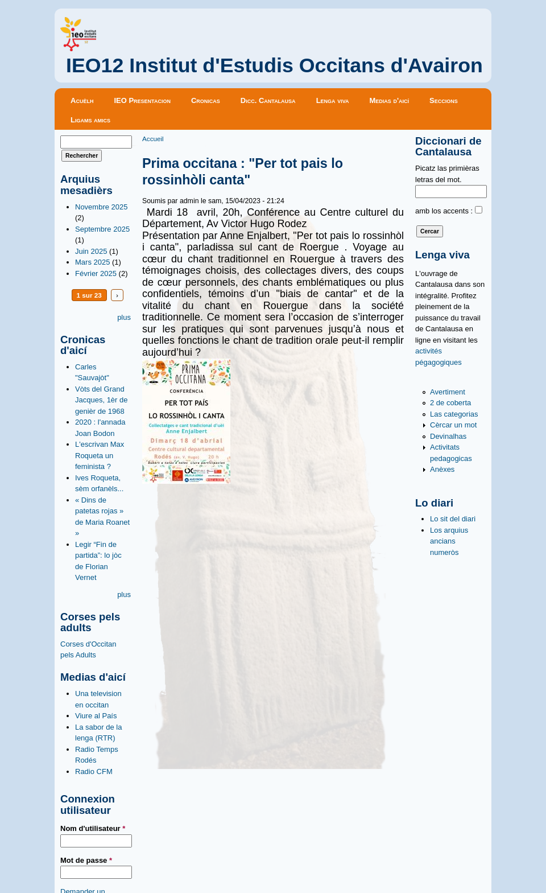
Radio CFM (94, 771)
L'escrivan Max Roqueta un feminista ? (99, 455)
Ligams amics (90, 120)
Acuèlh (82, 100)
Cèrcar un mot (453, 425)
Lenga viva (332, 100)
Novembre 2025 (101, 207)
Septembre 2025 (102, 229)
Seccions (443, 100)
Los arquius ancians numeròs (449, 541)
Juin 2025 (91, 251)
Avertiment (447, 392)
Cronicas (205, 100)
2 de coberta (450, 402)
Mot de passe (86, 860)
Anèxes (442, 469)
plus (124, 317)
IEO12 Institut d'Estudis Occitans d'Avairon (274, 65)
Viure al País (96, 715)
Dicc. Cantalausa (268, 100)
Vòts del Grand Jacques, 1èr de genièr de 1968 (101, 400)
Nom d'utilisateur (92, 828)
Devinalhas (448, 436)
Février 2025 (96, 273)
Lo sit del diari (452, 519)
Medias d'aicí (390, 100)
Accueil (153, 138)
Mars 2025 (92, 262)
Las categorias (454, 414)
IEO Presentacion (142, 100)
